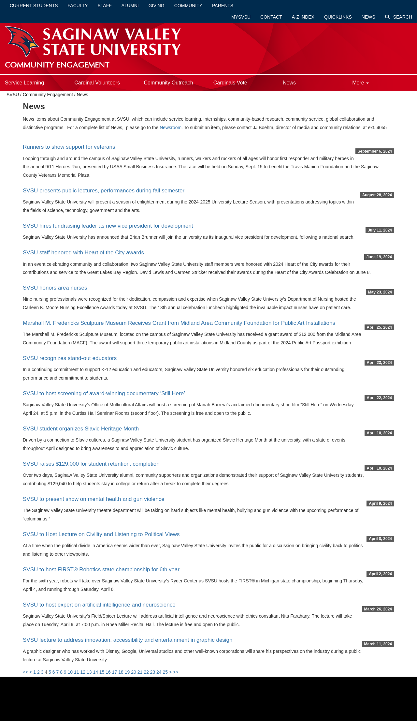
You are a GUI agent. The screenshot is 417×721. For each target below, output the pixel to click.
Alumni (130, 5)
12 (82, 672)
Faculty (78, 5)
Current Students (34, 5)
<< (25, 672)
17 (114, 672)
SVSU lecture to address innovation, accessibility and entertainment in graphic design (128, 640)
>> (175, 672)
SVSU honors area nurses (55, 288)
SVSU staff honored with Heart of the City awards (83, 252)
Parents (222, 5)
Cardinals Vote (230, 82)
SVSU (13, 94)
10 (70, 672)
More (360, 82)
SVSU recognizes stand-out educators (70, 358)
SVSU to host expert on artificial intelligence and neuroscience (99, 605)
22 (146, 672)
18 (120, 672)
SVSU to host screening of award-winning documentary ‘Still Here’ (104, 393)
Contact (271, 17)
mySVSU (241, 17)
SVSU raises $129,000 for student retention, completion (91, 464)
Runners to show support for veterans (69, 147)
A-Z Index (303, 17)
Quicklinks (338, 17)
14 (95, 672)
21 (140, 672)
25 (165, 672)
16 (108, 672)
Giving (157, 5)
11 (76, 672)
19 (127, 672)
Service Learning (24, 82)
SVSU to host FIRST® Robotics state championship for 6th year (101, 569)
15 (102, 672)
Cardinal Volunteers (97, 82)
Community (188, 5)
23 (152, 672)
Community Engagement (48, 94)
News (368, 17)
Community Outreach (168, 82)
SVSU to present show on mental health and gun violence (94, 499)
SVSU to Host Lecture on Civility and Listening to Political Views (101, 534)
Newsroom (170, 127)
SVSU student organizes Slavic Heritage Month (81, 429)
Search (398, 17)
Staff (105, 5)
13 (89, 672)
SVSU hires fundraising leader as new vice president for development (108, 226)
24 (159, 672)
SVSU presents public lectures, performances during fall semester (103, 191)
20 (133, 672)
